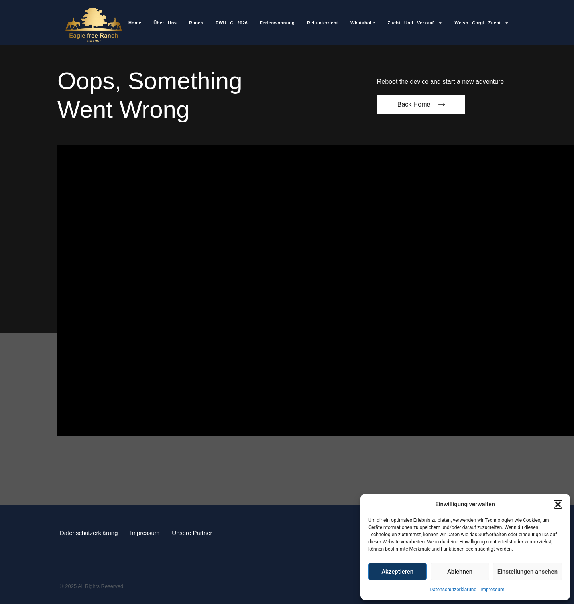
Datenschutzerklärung (453, 589)
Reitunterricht (322, 22)
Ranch (196, 22)
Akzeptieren (397, 571)
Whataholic (362, 22)
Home (134, 22)
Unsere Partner (192, 532)
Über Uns (165, 22)
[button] (558, 504)
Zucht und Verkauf (415, 23)
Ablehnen (459, 571)
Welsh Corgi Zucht (482, 23)
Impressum (492, 589)
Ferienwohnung (277, 22)
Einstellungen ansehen (527, 571)
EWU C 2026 (232, 22)
